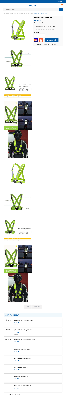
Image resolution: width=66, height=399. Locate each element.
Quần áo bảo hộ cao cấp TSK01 (22, 349)
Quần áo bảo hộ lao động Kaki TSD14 (23, 330)
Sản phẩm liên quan (12, 315)
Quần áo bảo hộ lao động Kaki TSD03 (23, 320)
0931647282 (52, 44)
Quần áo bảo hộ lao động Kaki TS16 (23, 385)
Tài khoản (60, 1)
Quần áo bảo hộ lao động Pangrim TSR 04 (24, 339)
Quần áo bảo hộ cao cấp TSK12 (22, 376)
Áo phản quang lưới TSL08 (20, 367)
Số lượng (36, 32)
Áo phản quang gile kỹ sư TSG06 (22, 358)
